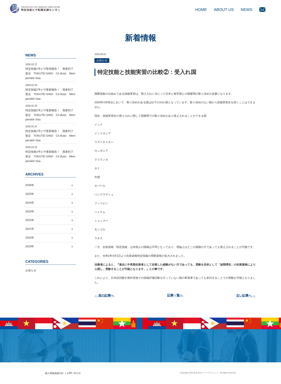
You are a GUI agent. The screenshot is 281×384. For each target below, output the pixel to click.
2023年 (29, 211)
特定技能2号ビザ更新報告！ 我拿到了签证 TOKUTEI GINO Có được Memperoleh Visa (50, 94)
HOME (201, 9)
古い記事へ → (246, 295)
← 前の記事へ (104, 295)
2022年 (29, 220)
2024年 (29, 202)
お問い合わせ (74, 373)
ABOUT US (224, 9)
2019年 (29, 246)
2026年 (29, 185)
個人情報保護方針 (54, 373)
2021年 (29, 228)
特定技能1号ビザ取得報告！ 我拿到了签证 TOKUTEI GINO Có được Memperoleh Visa (50, 73)
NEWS (246, 9)
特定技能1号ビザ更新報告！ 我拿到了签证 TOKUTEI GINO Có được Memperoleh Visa (50, 135)
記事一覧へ (175, 295)
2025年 (29, 193)
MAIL (262, 9)
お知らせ (101, 60)
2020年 (29, 237)
